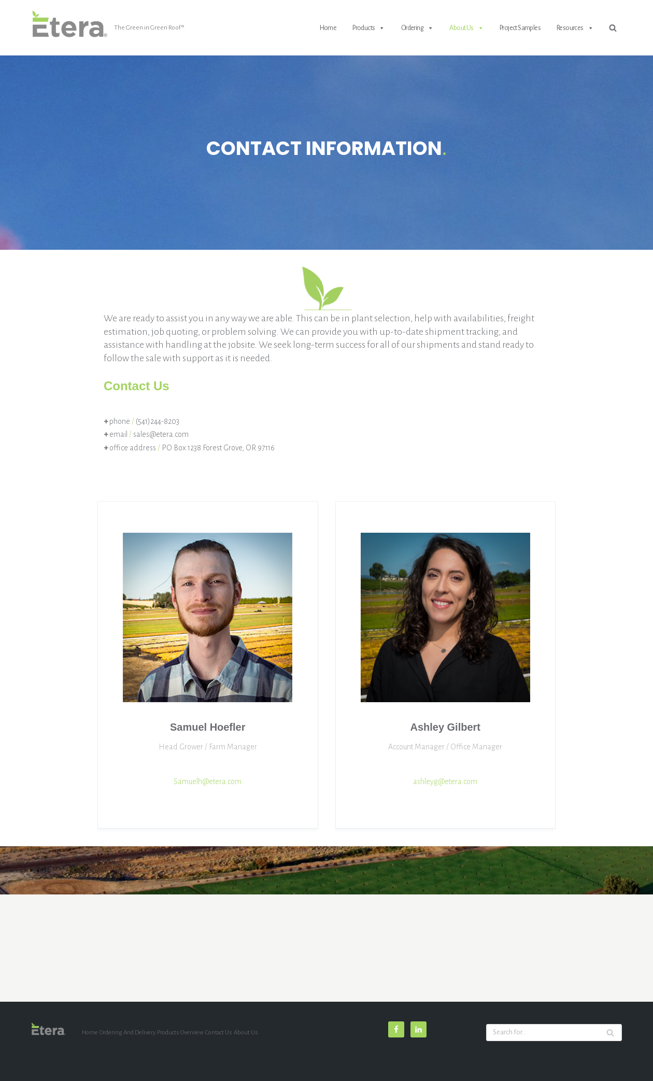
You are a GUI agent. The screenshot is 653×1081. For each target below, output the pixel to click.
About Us (466, 28)
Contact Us (218, 1032)
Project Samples (520, 28)
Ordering (417, 28)
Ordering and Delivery (127, 1032)
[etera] (107, 27)
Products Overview (180, 1032)
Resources (575, 28)
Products (368, 28)
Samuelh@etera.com (208, 781)
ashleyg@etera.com (445, 781)
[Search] (613, 28)
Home (328, 28)
